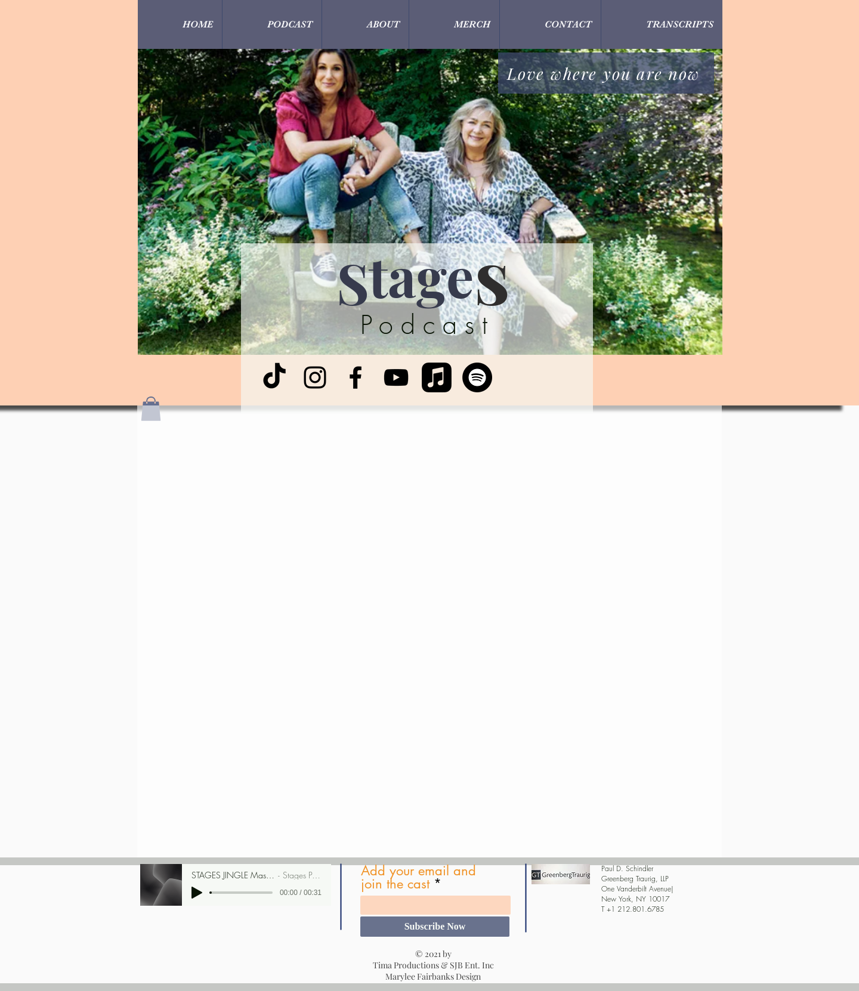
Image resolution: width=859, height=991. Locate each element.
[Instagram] (315, 377)
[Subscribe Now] (434, 926)
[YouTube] (396, 377)
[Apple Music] (437, 377)
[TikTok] (274, 377)
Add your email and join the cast (418, 877)
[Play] (196, 893)
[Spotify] (477, 377)
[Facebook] (355, 377)
